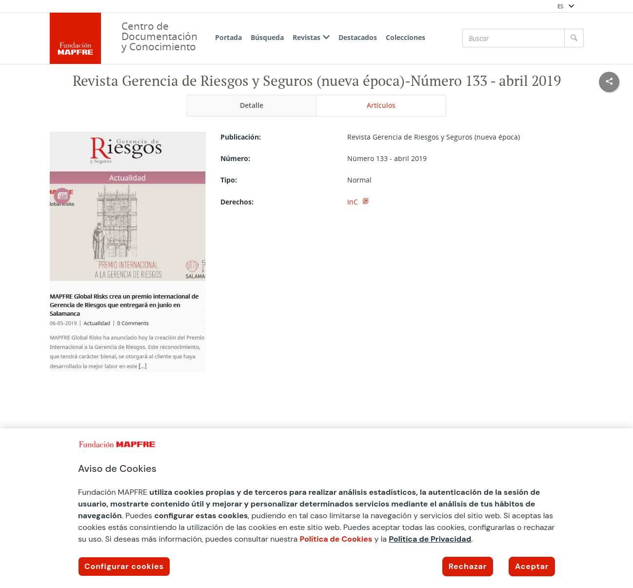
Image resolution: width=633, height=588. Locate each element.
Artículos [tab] (381, 105)
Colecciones (405, 37)
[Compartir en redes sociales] (609, 82)
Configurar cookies (124, 566)
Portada (228, 37)
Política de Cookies (335, 539)
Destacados (357, 37)
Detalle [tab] (251, 105)
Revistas (311, 37)
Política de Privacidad (430, 539)
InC (353, 201)
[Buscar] (513, 38)
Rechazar (468, 566)
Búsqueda (267, 37)
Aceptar (532, 566)
